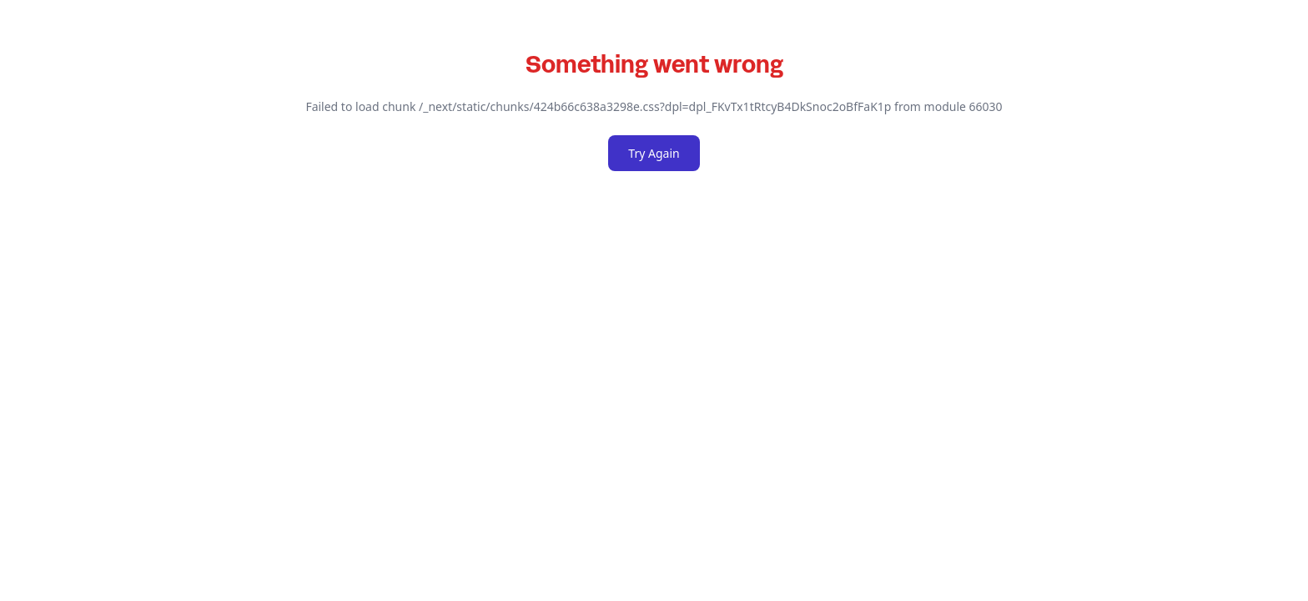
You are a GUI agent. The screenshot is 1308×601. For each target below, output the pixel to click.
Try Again (653, 153)
